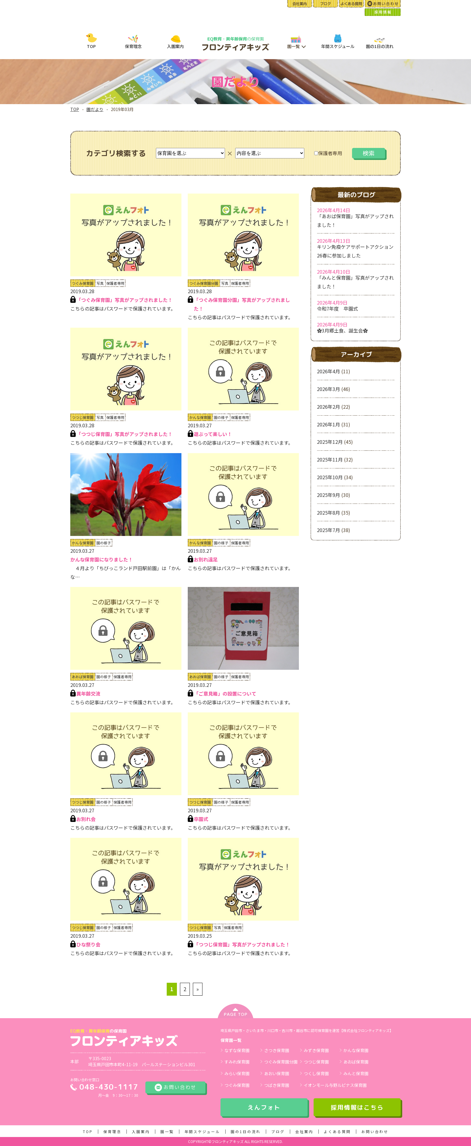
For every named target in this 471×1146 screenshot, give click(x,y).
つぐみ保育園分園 (281, 1062)
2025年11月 (330, 459)
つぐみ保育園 (237, 1085)
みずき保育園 (316, 1050)
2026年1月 (328, 424)
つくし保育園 (316, 1073)
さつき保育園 (276, 1050)
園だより (95, 109)
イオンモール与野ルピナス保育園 (335, 1085)
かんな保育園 (356, 1050)
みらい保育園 (237, 1073)
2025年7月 (328, 530)
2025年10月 (330, 477)
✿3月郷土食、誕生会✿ (342, 330)
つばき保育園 (276, 1085)
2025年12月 (330, 441)
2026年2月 (328, 406)
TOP (74, 109)
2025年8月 (328, 512)
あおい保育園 (276, 1073)
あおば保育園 (356, 1062)
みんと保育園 (356, 1073)
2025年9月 (328, 494)
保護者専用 (328, 153)
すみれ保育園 (237, 1062)
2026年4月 (328, 371)
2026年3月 (328, 389)
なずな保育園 (237, 1050)
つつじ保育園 (316, 1062)
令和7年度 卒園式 (337, 308)
